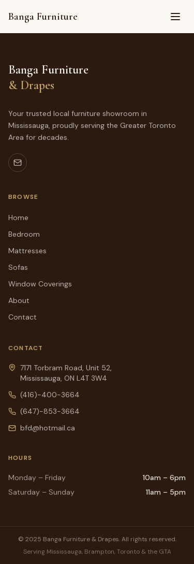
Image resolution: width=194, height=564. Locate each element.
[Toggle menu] (175, 16)
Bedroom (24, 234)
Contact (22, 317)
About (18, 300)
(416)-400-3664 (50, 394)
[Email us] (17, 162)
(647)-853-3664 (50, 411)
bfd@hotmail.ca (47, 427)
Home (18, 217)
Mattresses (27, 250)
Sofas (18, 267)
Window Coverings (40, 283)
